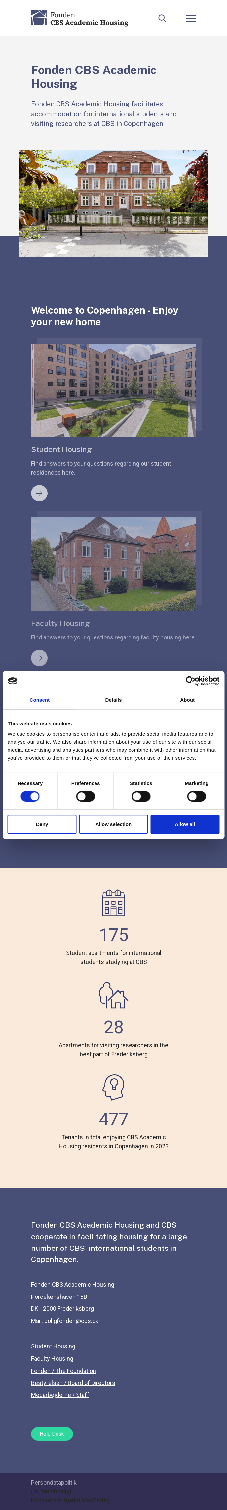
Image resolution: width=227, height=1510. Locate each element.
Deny (42, 824)
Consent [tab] (39, 700)
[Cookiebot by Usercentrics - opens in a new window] (190, 681)
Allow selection (113, 824)
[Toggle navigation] (191, 18)
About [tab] (187, 700)
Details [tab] (113, 700)
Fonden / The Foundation (63, 1370)
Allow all (185, 824)
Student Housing (53, 1346)
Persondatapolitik (54, 1482)
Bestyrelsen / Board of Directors (73, 1382)
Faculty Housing (52, 1358)
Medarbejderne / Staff (60, 1395)
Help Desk (52, 1434)
